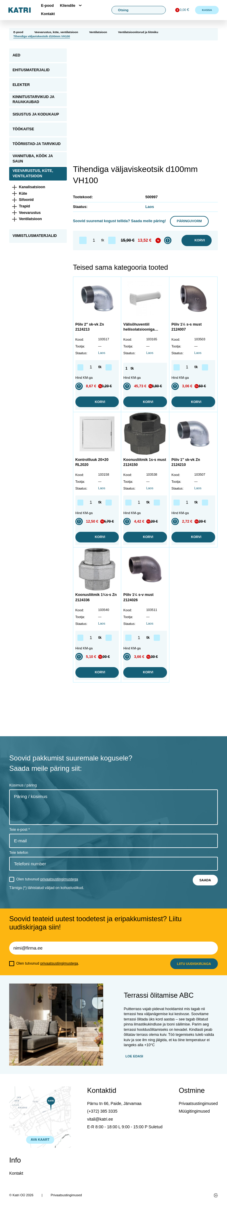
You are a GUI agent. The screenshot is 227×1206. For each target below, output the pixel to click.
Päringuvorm (189, 221)
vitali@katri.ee (100, 1119)
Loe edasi (134, 1056)
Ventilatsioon (98, 32)
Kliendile (67, 6)
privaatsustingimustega (59, 879)
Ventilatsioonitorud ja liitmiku (138, 32)
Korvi (196, 240)
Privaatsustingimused (198, 1103)
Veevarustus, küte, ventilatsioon (56, 32)
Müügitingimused (194, 1111)
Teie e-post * (19, 830)
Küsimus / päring (23, 785)
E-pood (47, 6)
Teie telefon (18, 853)
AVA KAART (40, 1139)
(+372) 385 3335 (102, 1111)
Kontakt (48, 14)
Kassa (207, 10)
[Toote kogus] (94, 240)
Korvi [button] (97, 402)
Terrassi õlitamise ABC (159, 995)
